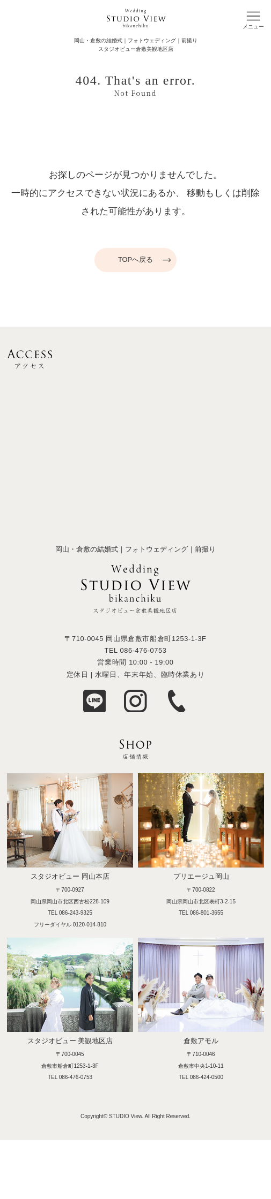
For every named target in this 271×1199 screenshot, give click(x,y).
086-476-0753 (143, 650)
